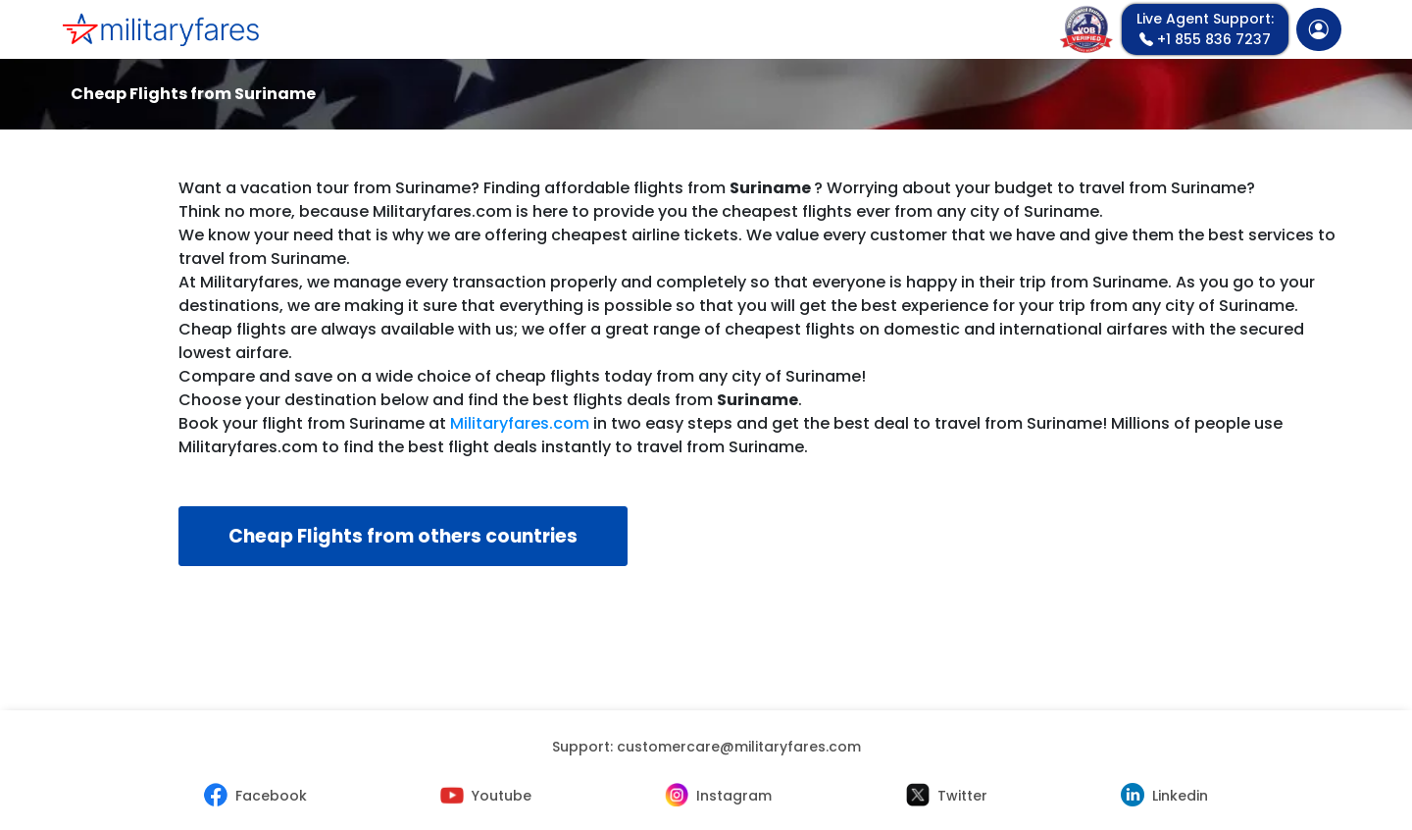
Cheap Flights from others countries (403, 536)
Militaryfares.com (519, 423)
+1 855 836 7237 (1205, 29)
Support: (706, 746)
